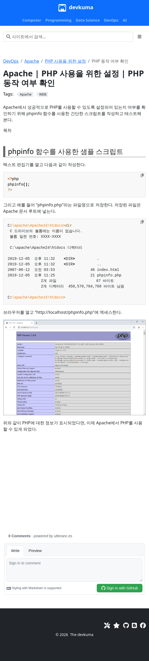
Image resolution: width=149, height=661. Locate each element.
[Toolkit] (107, 625)
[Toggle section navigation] (139, 36)
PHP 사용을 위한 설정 (65, 61)
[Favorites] (116, 625)
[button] (31, 20)
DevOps (11, 61)
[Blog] (134, 625)
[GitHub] (126, 625)
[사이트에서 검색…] (68, 37)
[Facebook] (143, 625)
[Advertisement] (74, 486)
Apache (31, 61)
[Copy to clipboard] (142, 175)
